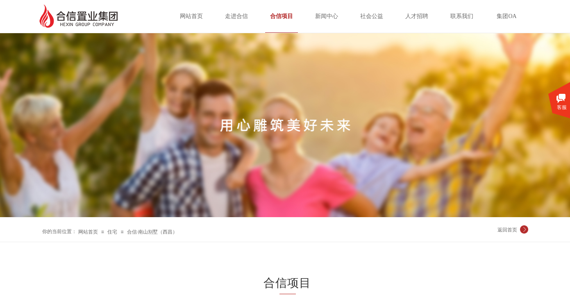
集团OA (506, 16)
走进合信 (236, 16)
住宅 (112, 232)
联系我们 (461, 16)
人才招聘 (416, 16)
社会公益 (371, 16)
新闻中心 (326, 16)
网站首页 (88, 232)
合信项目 (281, 16)
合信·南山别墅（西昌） (152, 232)
